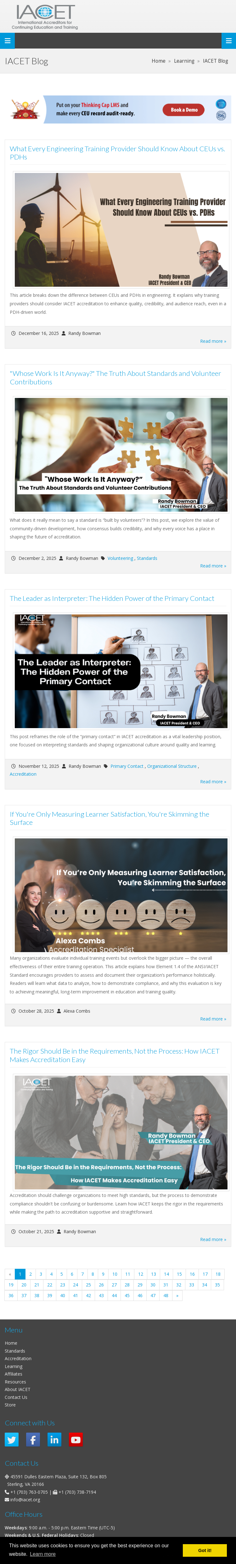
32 (178, 1285)
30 (152, 1285)
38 (36, 1295)
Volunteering (120, 558)
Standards (147, 558)
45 (127, 1295)
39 (49, 1295)
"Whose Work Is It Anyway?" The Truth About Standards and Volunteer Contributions (115, 377)
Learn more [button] (43, 1554)
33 (191, 1285)
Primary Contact (126, 766)
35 (217, 1285)
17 (205, 1274)
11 (127, 1274)
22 (49, 1285)
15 (179, 1274)
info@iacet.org (25, 1500)
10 (114, 1274)
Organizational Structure (172, 766)
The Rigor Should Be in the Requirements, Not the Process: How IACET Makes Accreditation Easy (115, 1055)
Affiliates (13, 1374)
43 (101, 1295)
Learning (13, 1366)
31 (165, 1285)
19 (11, 1285)
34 (204, 1285)
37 (23, 1295)
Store (10, 1405)
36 (11, 1295)
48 (165, 1295)
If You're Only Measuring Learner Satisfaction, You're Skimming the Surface (109, 818)
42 (88, 1295)
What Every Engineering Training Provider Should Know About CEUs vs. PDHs (117, 152)
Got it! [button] (204, 1550)
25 (88, 1285)
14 (166, 1274)
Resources (15, 1382)
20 (23, 1285)
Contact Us (16, 1397)
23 (62, 1285)
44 (114, 1295)
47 (152, 1295)
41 (75, 1295)
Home (11, 1343)
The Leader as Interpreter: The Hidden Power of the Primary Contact (112, 598)
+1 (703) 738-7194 (77, 1492)
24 (75, 1285)
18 (218, 1274)
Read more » (213, 341)
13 (153, 1274)
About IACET (18, 1389)
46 (140, 1295)
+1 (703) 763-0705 (29, 1492)
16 (192, 1274)
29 (140, 1285)
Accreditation (23, 774)
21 (36, 1285)
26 (101, 1285)
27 (114, 1285)
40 (62, 1295)
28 (127, 1285)
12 (140, 1274)
